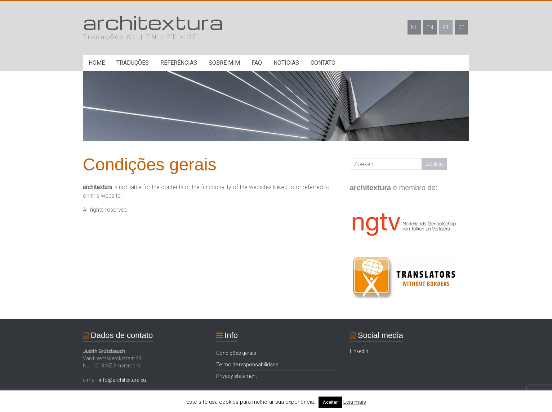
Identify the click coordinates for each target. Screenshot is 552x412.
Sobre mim (224, 62)
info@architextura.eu (122, 380)
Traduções (132, 62)
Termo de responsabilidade (247, 364)
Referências (178, 62)
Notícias (286, 62)
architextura (153, 22)
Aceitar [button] (330, 402)
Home (97, 62)
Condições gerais (236, 353)
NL (414, 27)
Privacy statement (236, 376)
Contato (323, 62)
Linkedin (359, 351)
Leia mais (354, 402)
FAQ (256, 62)
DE (461, 27)
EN (430, 27)
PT (445, 27)
